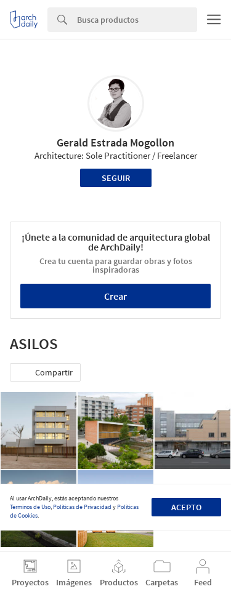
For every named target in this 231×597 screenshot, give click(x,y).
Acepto (186, 507)
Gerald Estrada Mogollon (115, 142)
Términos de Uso (30, 507)
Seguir (116, 177)
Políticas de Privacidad (82, 507)
